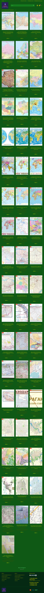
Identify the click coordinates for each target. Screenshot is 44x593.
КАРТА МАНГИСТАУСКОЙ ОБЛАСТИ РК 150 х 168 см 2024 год (22, 238)
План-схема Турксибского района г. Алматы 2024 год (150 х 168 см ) (8, 556)
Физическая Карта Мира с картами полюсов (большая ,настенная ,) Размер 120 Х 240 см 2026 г (35, 119)
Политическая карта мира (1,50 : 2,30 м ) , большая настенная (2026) (36, 208)
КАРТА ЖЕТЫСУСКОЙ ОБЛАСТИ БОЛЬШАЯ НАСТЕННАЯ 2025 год (8, 296)
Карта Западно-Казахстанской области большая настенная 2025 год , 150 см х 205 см (8, 324)
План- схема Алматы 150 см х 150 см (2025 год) (8, 468)
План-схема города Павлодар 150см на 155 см (22, 410)
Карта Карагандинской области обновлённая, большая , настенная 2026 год (36, 296)
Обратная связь (4, 579)
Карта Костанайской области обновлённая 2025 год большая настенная (22, 353)
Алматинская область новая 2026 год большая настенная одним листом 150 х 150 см (22, 267)
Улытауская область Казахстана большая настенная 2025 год (36, 267)
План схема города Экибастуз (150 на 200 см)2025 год (22, 496)
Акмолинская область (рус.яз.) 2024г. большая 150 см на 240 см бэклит (8, 381)
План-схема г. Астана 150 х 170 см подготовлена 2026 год (22, 468)
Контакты (3, 580)
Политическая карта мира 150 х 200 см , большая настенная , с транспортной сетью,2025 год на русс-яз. (22, 178)
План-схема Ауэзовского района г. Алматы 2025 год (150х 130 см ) (22, 525)
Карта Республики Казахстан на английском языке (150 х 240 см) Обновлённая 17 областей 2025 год (8, 119)
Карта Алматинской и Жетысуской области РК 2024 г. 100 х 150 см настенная (36, 238)
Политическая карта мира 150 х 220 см (22, 208)
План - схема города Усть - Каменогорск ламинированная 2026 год (36, 439)
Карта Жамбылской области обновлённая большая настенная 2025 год (8, 353)
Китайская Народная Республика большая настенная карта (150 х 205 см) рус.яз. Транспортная (21, 90)
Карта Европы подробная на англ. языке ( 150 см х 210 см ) (22, 61)
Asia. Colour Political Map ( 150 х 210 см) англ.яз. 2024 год (36, 90)
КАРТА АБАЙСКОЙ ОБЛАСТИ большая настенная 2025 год (22, 296)
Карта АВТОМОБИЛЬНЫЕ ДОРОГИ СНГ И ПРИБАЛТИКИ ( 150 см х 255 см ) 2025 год (22, 32)
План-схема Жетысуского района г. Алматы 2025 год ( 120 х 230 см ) (36, 526)
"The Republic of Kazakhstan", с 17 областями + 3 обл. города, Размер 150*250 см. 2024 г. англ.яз (8, 90)
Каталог (3, 0)
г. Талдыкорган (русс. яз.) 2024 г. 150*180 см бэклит (8, 439)
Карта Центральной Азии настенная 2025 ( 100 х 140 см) (36, 61)
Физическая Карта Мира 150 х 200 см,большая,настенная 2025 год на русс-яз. (22, 148)
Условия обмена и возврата (6, 577)
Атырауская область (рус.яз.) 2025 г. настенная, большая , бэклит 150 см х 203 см (36, 381)
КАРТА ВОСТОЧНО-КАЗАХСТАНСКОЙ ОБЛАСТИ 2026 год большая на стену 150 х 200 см (8, 267)
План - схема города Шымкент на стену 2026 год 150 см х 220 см (21, 439)
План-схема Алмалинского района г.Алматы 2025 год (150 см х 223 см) (8, 526)
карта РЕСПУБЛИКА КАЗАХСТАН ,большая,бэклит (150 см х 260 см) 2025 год (22, 118)
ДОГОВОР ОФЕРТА (4, 576)
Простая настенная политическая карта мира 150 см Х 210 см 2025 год (8, 208)
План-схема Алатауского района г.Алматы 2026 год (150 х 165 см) (36, 497)
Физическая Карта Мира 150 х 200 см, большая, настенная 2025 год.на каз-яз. (36, 148)
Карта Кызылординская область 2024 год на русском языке (8, 410)
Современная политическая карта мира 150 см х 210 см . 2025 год (35, 177)
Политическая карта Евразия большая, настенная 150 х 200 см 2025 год (8, 177)
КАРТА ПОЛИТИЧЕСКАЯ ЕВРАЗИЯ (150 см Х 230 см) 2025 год (36, 32)
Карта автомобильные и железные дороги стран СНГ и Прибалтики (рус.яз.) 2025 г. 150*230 (8, 62)
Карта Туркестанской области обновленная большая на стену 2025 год (36, 353)
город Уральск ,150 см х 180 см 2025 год (36, 468)
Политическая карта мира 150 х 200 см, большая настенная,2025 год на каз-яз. (8, 238)
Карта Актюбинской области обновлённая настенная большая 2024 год (36, 324)
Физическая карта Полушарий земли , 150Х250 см (8, 148)
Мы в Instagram (22, 568)
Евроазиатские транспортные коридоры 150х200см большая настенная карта (8, 32)
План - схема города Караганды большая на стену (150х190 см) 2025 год (36, 410)
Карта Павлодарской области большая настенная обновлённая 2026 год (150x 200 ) (22, 324)
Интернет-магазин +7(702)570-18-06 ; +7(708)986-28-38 (34, 584)
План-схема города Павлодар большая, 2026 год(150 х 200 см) (8, 497)
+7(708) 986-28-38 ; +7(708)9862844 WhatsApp (34, 0)
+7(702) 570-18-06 (23, 0)
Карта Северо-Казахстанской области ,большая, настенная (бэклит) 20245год (22, 381)
